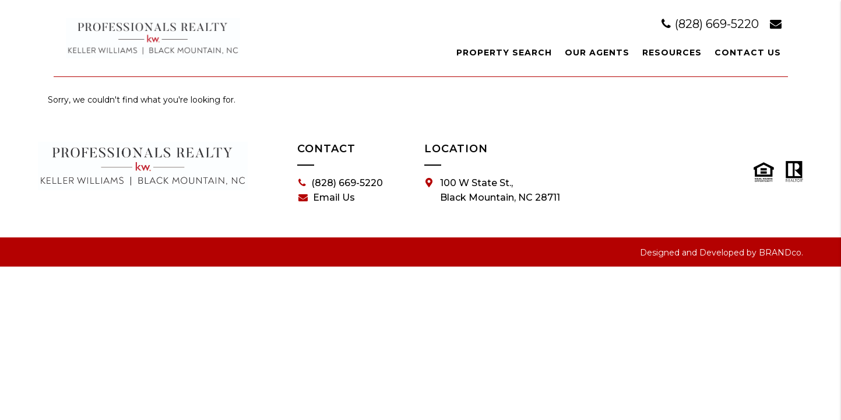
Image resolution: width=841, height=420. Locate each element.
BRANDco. (781, 252)
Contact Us (748, 52)
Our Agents (597, 52)
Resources (672, 52)
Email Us (326, 197)
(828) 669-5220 (711, 24)
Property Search (504, 52)
